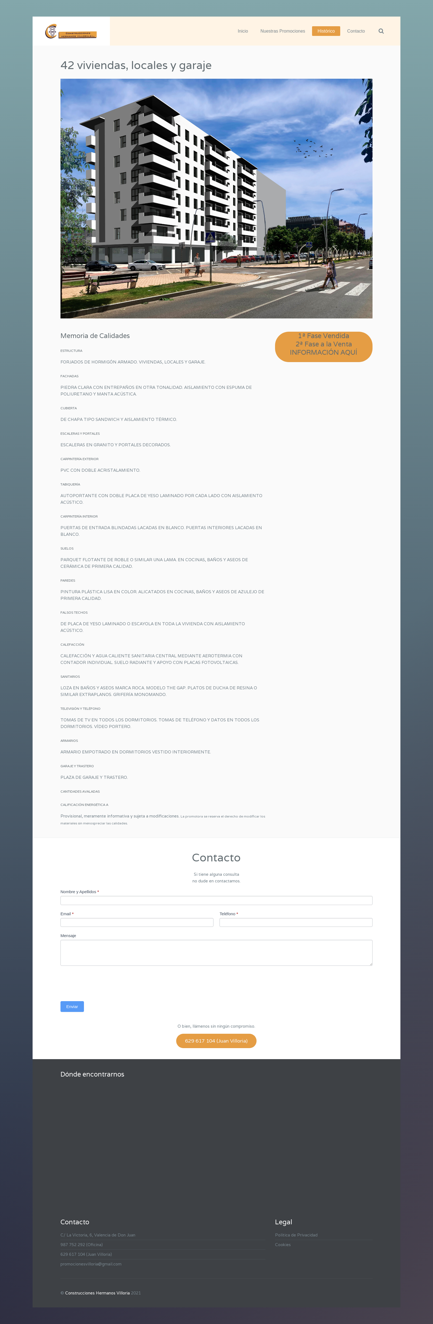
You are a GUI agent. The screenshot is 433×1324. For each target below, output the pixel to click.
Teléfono (229, 913)
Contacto (356, 31)
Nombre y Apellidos (79, 891)
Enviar (72, 1006)
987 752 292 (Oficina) (81, 1244)
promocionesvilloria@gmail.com (91, 1264)
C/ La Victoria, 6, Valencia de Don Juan (97, 1235)
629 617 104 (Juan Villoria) (216, 1041)
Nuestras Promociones (282, 31)
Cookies (283, 1244)
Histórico (326, 31)
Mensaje (68, 935)
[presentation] (102, 982)
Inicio (243, 31)
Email (67, 913)
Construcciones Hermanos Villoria (97, 1293)
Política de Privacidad (296, 1235)
